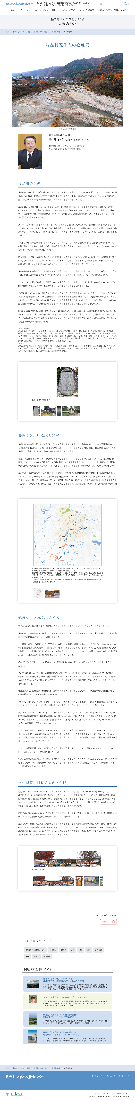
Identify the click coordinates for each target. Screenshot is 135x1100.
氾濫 (83, 950)
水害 (91, 950)
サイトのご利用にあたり (101, 1094)
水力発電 (101, 950)
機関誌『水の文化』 (41, 31)
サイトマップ (96, 1077)
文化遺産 (48, 956)
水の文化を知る (68, 10)
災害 (75, 950)
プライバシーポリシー (121, 1094)
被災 (28, 956)
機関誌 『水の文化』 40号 (36, 950)
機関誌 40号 (56, 31)
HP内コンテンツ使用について (112, 10)
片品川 (37, 956)
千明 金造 (54, 950)
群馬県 (65, 950)
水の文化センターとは (18, 10)
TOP (7, 31)
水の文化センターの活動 (45, 10)
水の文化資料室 (87, 10)
